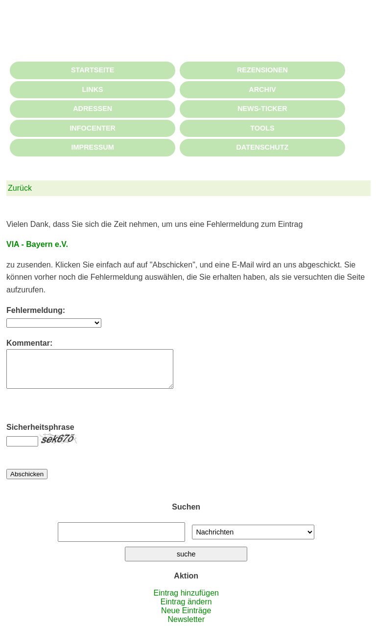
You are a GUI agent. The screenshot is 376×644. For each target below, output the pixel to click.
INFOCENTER (93, 128)
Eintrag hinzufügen (186, 600)
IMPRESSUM (92, 147)
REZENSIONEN (262, 70)
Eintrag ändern (186, 609)
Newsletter (186, 626)
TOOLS (262, 128)
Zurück (20, 188)
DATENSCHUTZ (262, 147)
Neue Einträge (186, 618)
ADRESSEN (92, 108)
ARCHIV (262, 89)
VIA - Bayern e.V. (37, 244)
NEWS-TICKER (262, 108)
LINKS (92, 89)
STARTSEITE (92, 70)
